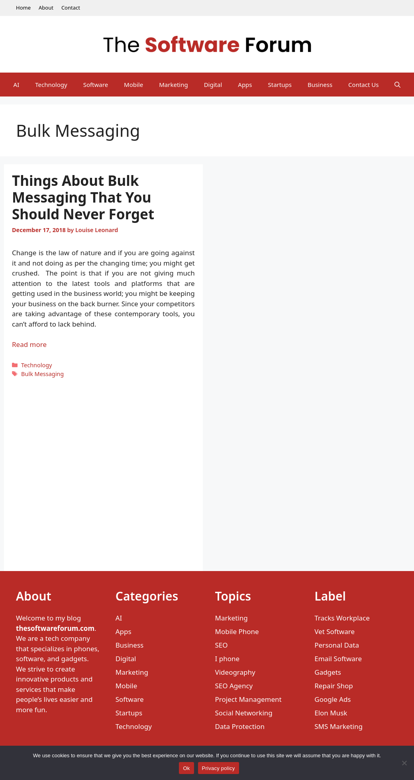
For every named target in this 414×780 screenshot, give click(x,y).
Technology (51, 85)
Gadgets (327, 672)
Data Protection (240, 726)
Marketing (173, 85)
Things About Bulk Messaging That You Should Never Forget (83, 197)
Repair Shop (333, 685)
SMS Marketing (338, 726)
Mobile (133, 85)
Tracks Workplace (342, 617)
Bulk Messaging (42, 374)
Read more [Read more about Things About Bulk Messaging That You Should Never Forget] (29, 344)
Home (23, 7)
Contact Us (363, 85)
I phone (227, 658)
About (46, 7)
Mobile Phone (237, 631)
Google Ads (332, 699)
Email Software (338, 658)
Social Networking (244, 712)
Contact (70, 7)
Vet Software (334, 631)
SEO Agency (234, 685)
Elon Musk (330, 712)
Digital (213, 85)
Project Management (248, 699)
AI (17, 85)
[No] (404, 763)
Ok (186, 768)
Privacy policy (218, 768)
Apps (245, 85)
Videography (235, 672)
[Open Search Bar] (397, 85)
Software (95, 85)
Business (320, 85)
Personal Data (336, 645)
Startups (280, 85)
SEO (221, 645)
